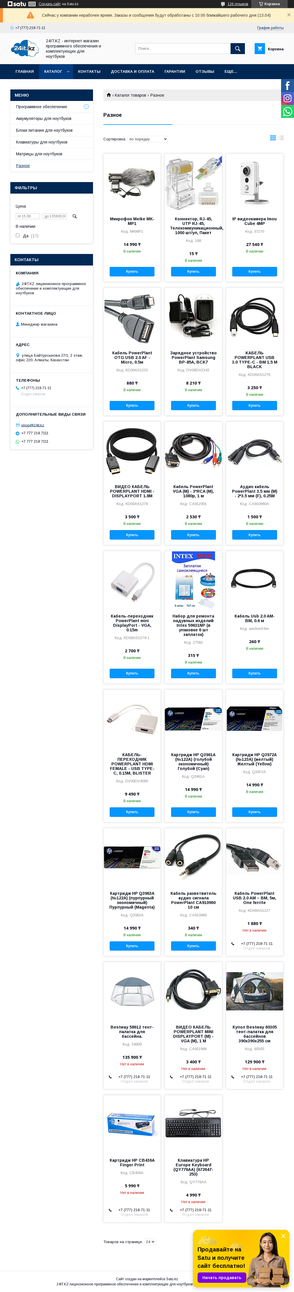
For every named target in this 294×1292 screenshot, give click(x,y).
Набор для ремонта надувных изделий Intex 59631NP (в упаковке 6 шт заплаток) (193, 625)
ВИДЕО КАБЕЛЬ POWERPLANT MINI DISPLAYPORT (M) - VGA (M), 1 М (193, 1034)
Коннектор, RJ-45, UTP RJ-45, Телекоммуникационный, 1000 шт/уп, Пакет (193, 226)
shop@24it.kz (32, 425)
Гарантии (175, 71)
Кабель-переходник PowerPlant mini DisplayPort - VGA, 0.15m (132, 623)
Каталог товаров (130, 95)
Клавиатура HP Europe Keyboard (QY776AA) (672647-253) (193, 1167)
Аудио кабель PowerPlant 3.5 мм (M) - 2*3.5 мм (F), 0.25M (254, 491)
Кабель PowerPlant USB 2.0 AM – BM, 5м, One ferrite (254, 898)
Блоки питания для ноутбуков (44, 130)
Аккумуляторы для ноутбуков (43, 118)
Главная (25, 71)
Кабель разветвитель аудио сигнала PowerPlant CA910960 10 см (193, 900)
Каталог (53, 71)
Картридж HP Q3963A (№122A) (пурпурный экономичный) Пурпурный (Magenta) (132, 900)
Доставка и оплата (132, 71)
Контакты (89, 71)
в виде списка (281, 139)
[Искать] (238, 48)
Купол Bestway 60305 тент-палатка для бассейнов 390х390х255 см (255, 1034)
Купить (132, 272)
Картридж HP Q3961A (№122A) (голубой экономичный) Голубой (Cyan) (193, 761)
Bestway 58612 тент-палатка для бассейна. (132, 1032)
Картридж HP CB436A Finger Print (132, 1162)
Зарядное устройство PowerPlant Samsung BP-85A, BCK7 (193, 357)
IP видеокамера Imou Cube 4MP (254, 221)
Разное (23, 165)
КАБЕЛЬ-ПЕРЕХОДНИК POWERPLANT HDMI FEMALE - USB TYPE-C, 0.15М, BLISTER (132, 763)
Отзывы (205, 71)
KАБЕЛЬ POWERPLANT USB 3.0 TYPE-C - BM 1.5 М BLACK (254, 360)
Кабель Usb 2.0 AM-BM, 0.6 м (255, 618)
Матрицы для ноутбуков (39, 154)
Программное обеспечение (41, 106)
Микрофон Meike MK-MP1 (132, 221)
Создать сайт (50, 4)
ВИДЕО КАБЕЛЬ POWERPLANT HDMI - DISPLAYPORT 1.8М (132, 491)
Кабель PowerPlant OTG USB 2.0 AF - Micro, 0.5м (132, 357)
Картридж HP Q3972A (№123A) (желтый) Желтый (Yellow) (254, 759)
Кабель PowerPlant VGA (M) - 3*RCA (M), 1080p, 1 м (193, 491)
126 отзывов (238, 4)
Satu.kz (172, 1279)
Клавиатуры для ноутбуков (41, 142)
